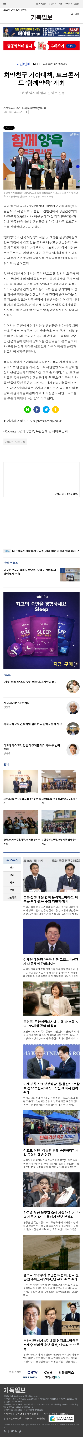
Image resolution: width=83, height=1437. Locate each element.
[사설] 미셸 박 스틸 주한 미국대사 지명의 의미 (30, 682)
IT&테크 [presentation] (12, 897)
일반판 (53, 4)
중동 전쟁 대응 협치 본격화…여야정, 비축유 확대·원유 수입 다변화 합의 (50, 899)
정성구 (6, 707)
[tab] (12, 867)
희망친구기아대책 (16, 442)
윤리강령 (41, 1418)
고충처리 (29, 1418)
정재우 (6, 753)
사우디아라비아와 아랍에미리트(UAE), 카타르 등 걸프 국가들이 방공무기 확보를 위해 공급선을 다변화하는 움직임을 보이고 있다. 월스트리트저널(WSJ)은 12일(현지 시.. (50, 1290)
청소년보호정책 (13, 1418)
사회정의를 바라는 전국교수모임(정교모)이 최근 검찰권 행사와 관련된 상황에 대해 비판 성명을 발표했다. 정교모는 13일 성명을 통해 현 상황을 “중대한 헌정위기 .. (51, 1164)
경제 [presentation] (12, 875)
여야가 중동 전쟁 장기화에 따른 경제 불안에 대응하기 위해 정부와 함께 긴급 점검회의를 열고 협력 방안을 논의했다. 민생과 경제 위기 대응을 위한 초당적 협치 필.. (50, 910)
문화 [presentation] (12, 890)
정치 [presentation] (12, 867)
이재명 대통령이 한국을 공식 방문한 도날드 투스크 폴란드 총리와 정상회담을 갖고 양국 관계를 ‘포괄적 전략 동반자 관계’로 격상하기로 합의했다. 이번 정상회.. (50, 1101)
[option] (22, 788)
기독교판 (42, 4)
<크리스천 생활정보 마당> (66, 494)
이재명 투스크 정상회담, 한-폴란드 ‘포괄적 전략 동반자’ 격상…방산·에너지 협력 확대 (51, 1088)
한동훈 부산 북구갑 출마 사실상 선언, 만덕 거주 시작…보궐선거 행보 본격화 (51, 1215)
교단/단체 (23, 64)
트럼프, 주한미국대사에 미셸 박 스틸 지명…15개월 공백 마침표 (51, 1024)
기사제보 (43, 1413)
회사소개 (7, 1413)
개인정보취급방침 (59, 1413)
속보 (7, 551)
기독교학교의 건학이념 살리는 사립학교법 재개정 (32, 724)
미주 (61, 4)
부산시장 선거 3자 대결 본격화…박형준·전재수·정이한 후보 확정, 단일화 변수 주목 (51, 1345)
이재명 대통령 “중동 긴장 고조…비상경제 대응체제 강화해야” (50, 961)
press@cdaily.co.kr (35, 107)
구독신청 (68, 4)
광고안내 (19, 1413)
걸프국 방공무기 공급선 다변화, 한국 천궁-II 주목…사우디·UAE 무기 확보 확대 (51, 1277)
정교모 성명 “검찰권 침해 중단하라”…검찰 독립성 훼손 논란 (51, 1152)
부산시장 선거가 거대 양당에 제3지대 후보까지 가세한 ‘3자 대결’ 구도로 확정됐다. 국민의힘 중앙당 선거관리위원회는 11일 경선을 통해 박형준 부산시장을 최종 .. (51, 1358)
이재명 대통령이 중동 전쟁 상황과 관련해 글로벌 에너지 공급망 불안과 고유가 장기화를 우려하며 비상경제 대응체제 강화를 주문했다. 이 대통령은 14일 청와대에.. (51, 973)
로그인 (77, 4)
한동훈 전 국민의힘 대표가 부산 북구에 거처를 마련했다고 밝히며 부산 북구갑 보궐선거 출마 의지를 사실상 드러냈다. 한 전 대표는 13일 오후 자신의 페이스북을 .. (50, 1226)
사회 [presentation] (12, 882)
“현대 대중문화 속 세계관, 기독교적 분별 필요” (39, 550)
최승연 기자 (19, 107)
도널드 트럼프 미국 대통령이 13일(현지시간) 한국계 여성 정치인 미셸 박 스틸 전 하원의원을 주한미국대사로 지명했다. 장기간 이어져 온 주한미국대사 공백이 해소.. (51, 1035)
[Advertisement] (41, 523)
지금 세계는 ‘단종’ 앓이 (16, 703)
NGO (36, 64)
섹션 (4, 4)
